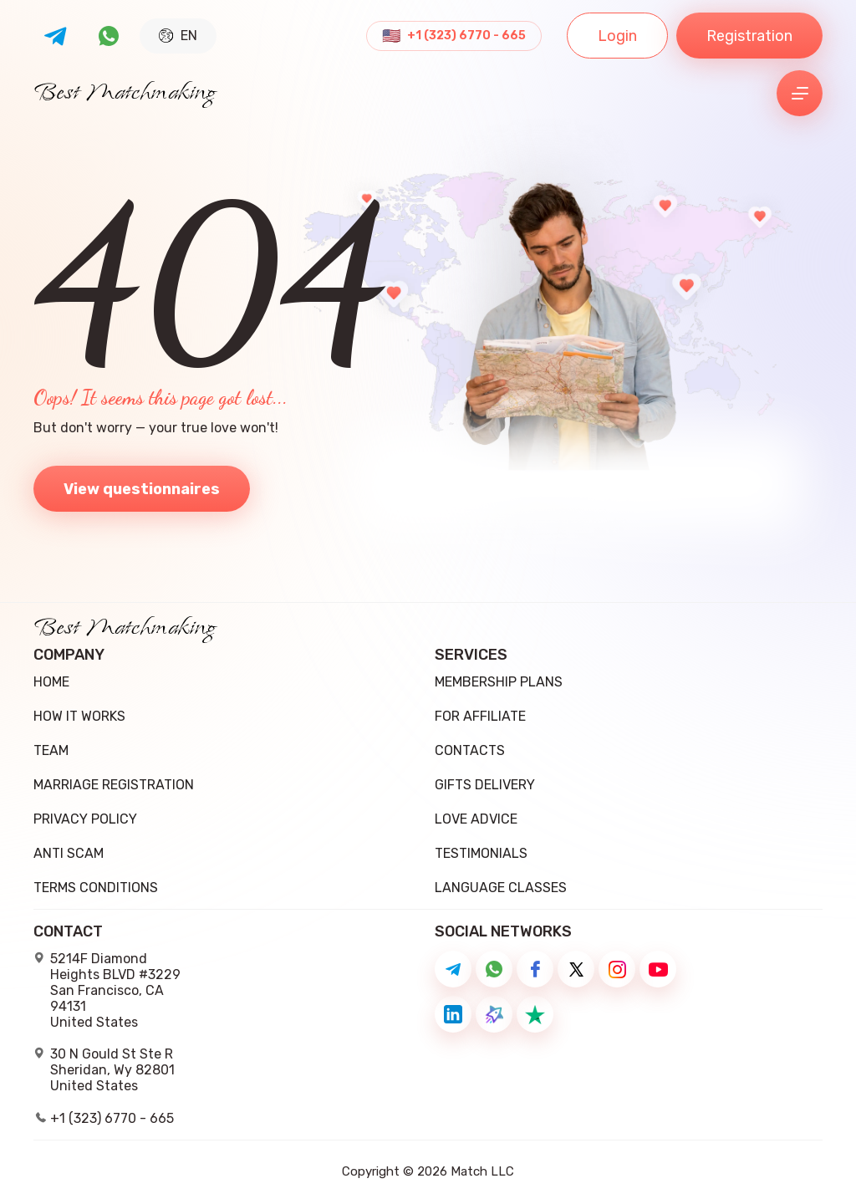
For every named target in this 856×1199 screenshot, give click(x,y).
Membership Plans (499, 682)
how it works (79, 716)
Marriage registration (113, 785)
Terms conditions (95, 887)
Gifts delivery (485, 785)
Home (51, 682)
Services (471, 655)
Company (68, 655)
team (51, 750)
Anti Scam (68, 853)
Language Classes (501, 887)
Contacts (470, 750)
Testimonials (481, 853)
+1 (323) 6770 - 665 (466, 36)
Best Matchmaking (125, 94)
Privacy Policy (85, 819)
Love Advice (476, 819)
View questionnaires (142, 489)
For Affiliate (480, 716)
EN (178, 35)
